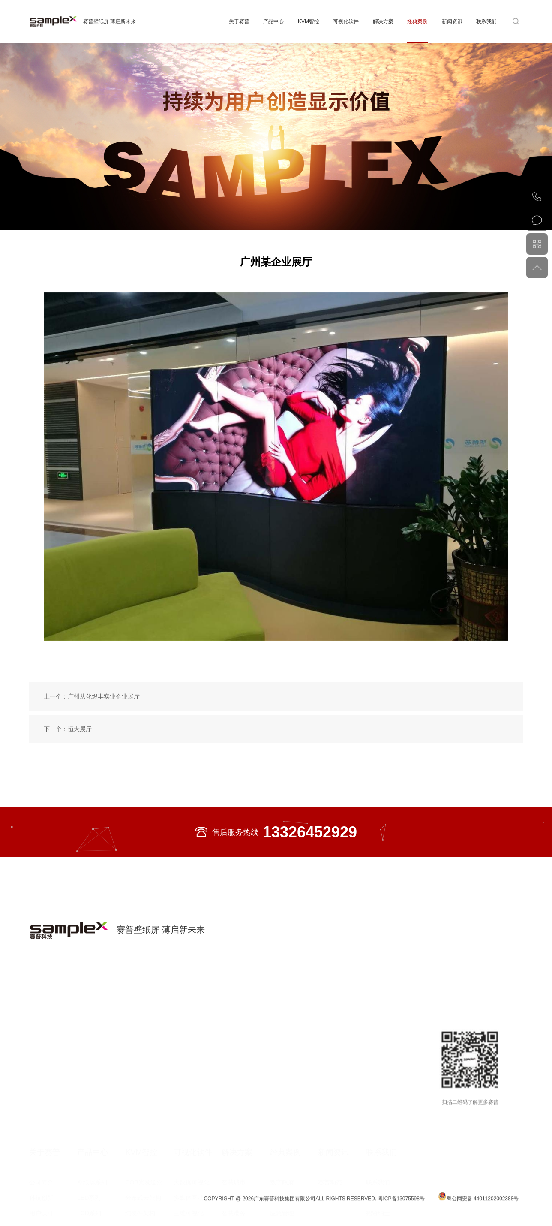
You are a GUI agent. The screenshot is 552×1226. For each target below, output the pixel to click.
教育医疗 (282, 1191)
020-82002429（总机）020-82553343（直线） (537, 197)
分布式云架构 (143, 1160)
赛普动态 (330, 1145)
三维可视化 (189, 1176)
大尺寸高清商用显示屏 (101, 1193)
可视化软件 (346, 21)
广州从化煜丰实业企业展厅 (104, 696)
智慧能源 (234, 1191)
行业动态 (330, 1160)
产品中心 (273, 21)
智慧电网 (234, 1160)
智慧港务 (234, 1176)
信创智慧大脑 (192, 1191)
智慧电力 (282, 1160)
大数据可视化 (192, 1145)
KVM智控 (308, 21)
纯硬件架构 (140, 1176)
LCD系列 (89, 1176)
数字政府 (282, 1145)
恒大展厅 (80, 729)
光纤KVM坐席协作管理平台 (146, 1193)
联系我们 (486, 21)
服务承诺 (378, 1160)
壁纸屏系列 (92, 1145)
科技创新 (41, 1160)
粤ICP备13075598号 (402, 1209)
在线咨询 (537, 220)
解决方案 (383, 21)
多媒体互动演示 (195, 1160)
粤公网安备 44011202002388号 (478, 1207)
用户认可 (41, 1176)
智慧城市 (234, 1145)
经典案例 (417, 21)
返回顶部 (537, 267)
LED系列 (89, 1160)
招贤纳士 (378, 1176)
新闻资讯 (452, 21)
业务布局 (41, 1191)
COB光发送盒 (143, 1145)
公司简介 (41, 1145)
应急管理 (282, 1176)
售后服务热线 (276, 832)
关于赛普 (239, 21)
